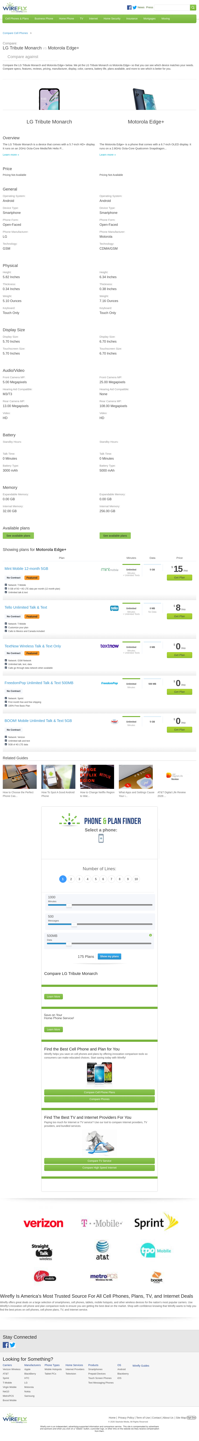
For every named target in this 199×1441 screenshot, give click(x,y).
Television (71, 1373)
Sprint (6, 1378)
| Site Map (180, 1417)
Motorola (29, 1387)
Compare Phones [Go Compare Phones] (99, 1099)
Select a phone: (101, 830)
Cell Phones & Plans (17, 18)
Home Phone (66, 18)
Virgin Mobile (10, 1387)
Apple (27, 1369)
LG (26, 1382)
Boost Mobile (10, 1400)
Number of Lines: (99, 869)
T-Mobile (7, 1382)
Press (149, 7)
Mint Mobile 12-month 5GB (26, 568)
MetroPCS (8, 1396)
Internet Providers (75, 1369)
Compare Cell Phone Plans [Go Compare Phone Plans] (99, 1092)
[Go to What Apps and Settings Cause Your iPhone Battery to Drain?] (136, 777)
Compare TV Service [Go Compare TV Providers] (100, 1160)
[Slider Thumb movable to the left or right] (69, 906)
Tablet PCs (50, 1373)
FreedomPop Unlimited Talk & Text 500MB (39, 683)
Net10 (6, 1391)
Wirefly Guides (141, 1365)
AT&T (6, 1373)
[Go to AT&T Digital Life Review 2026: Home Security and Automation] (174, 777)
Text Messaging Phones (101, 1382)
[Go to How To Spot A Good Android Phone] (58, 777)
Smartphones (95, 1369)
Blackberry (123, 1373)
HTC (26, 1378)
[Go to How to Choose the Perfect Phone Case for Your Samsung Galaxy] (20, 777)
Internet (93, 18)
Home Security (112, 18)
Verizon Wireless (12, 1369)
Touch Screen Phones (100, 1378)
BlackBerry (30, 1373)
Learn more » (11, 154)
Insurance (132, 18)
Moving (165, 18)
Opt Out (191, 1417)
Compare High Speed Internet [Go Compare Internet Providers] (100, 1167)
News (141, 7)
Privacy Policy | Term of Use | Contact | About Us (146, 1417)
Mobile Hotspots (53, 1369)
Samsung (29, 1396)
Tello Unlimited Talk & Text (26, 607)
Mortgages (149, 18)
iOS (119, 1378)
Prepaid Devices (97, 1373)
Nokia (27, 1391)
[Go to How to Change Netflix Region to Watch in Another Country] (97, 777)
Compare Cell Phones (15, 33)
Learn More (53, 996)
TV (81, 18)
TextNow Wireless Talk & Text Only (33, 646)
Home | (113, 1417)
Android (121, 1369)
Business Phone (44, 18)
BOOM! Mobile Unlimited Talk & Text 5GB (38, 721)
